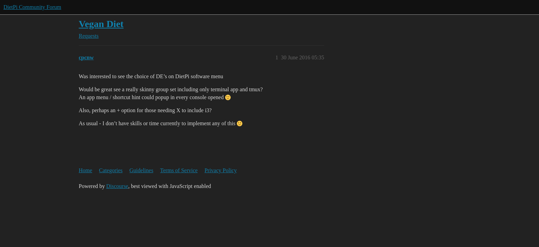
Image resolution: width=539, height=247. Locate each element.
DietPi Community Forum (32, 7)
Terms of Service (179, 170)
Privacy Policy (221, 170)
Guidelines (141, 170)
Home (85, 170)
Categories (110, 170)
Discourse (117, 186)
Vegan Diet (101, 24)
